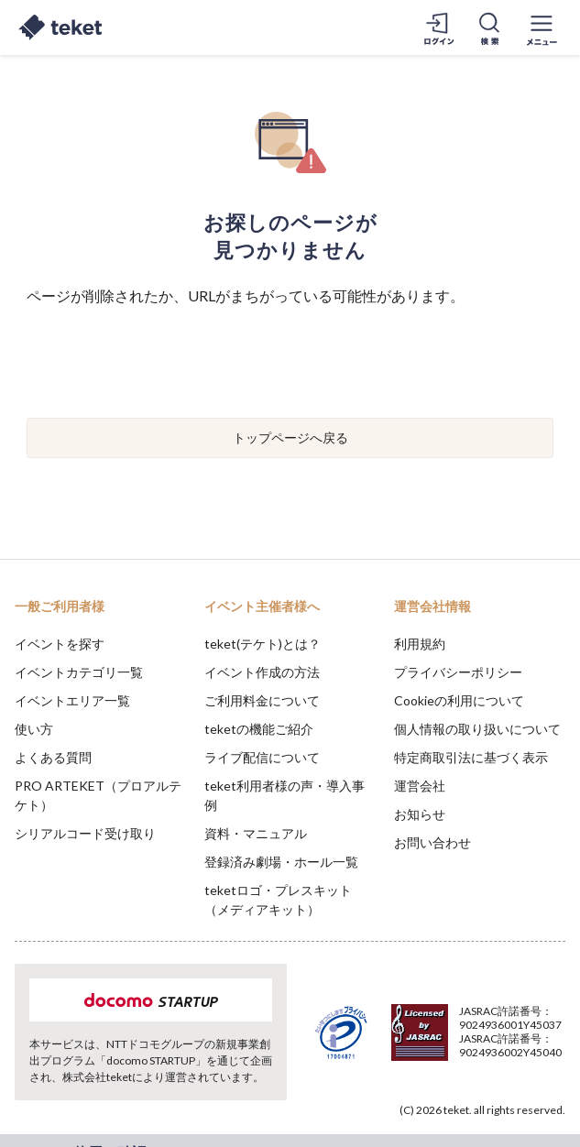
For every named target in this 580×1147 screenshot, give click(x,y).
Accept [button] (516, 1044)
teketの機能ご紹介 (258, 729)
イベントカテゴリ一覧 (79, 672)
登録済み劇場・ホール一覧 (281, 861)
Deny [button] (423, 1045)
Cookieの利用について (459, 700)
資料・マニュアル (255, 833)
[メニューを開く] (541, 27)
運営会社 (419, 785)
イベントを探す (59, 643)
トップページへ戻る (290, 437)
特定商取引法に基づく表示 (471, 757)
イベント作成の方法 (262, 672)
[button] (24, 1079)
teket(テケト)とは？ (262, 643)
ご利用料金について (262, 700)
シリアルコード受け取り (85, 833)
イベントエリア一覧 (72, 700)
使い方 (34, 729)
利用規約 (419, 643)
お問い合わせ (432, 842)
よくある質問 (53, 757)
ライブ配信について (262, 757)
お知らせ (419, 814)
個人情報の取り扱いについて (477, 729)
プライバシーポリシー (458, 672)
